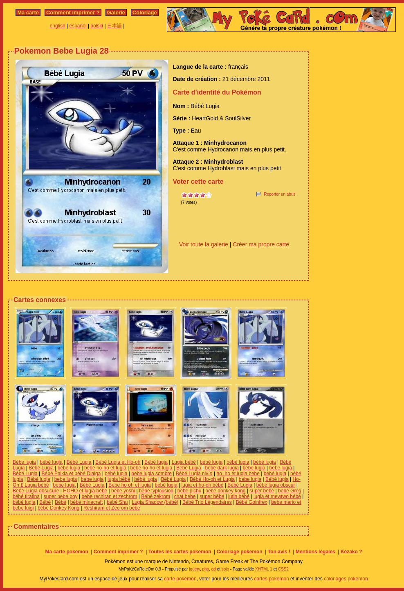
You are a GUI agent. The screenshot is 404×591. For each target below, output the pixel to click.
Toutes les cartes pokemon (179, 552)
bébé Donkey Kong (58, 508)
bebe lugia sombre (151, 473)
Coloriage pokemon (240, 552)
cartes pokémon (271, 579)
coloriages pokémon (346, 579)
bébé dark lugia (222, 468)
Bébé (45, 502)
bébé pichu (189, 491)
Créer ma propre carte (261, 244)
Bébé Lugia (79, 462)
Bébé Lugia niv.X (194, 473)
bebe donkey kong (225, 491)
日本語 (114, 26)
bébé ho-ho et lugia (105, 468)
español (78, 26)
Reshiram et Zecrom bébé (111, 508)
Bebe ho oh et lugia (129, 485)
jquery (194, 569)
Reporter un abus (279, 194)
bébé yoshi (123, 491)
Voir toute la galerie (203, 244)
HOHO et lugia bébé (85, 491)
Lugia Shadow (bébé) (155, 502)
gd (213, 569)
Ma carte (28, 12)
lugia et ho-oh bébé (203, 485)
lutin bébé (238, 496)
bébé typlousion (156, 491)
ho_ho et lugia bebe (237, 473)
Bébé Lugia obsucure (36, 491)
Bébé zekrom (155, 496)
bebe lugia (280, 468)
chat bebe (185, 496)
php (205, 569)
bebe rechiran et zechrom (109, 496)
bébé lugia (51, 462)
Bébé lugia (156, 462)
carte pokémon (180, 579)
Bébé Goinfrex (251, 502)
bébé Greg (289, 491)
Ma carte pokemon (66, 552)
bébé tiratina (26, 496)
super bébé (261, 491)
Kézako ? (351, 552)
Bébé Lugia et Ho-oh (117, 462)
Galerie (116, 12)
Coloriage (144, 12)
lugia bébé (119, 479)
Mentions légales (315, 552)
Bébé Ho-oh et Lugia (212, 479)
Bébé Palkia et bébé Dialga (71, 473)
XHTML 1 (263, 569)
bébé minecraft (86, 502)
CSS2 (283, 569)
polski (96, 26)
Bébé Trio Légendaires (207, 502)
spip (225, 569)
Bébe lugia (24, 462)
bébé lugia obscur (275, 485)
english (57, 26)
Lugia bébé (184, 462)
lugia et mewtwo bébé (277, 496)
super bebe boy (61, 496)
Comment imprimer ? (73, 12)
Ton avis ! (279, 552)
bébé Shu (117, 502)
